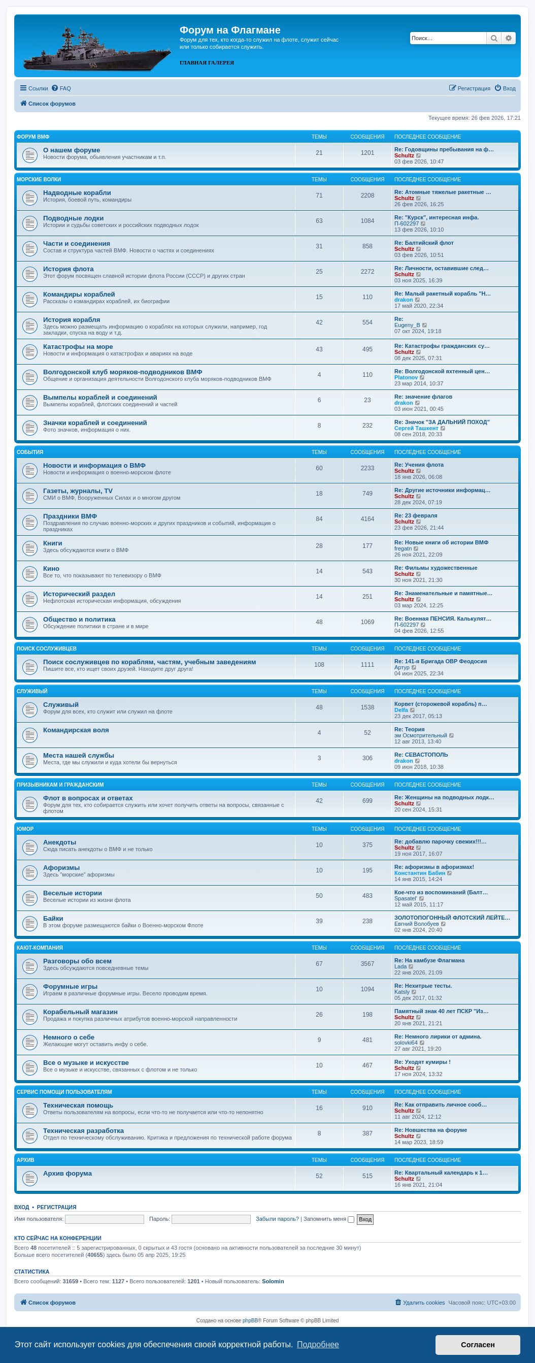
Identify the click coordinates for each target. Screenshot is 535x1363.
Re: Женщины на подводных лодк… (444, 797)
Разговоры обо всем (77, 961)
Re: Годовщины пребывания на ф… (444, 149)
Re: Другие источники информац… (442, 490)
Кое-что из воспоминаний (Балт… (441, 892)
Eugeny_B (407, 325)
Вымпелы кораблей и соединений (100, 397)
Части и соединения (76, 243)
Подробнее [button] (318, 1344)
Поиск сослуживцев (47, 649)
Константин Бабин (419, 873)
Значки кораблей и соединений (95, 423)
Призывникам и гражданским (60, 785)
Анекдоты (59, 842)
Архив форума (67, 1173)
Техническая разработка (83, 1130)
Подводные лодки (73, 218)
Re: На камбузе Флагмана (429, 960)
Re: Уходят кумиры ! (422, 1062)
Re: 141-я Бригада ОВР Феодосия (440, 661)
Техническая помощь (78, 1105)
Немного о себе (68, 1037)
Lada (400, 966)
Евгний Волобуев (416, 924)
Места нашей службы (78, 755)
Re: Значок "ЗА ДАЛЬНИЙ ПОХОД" (442, 422)
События (30, 452)
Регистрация (57, 1207)
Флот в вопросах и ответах (88, 798)
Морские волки (39, 179)
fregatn (403, 548)
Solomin (273, 1281)
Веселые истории (72, 893)
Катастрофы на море (78, 346)
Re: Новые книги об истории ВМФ (441, 542)
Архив (26, 1160)
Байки (53, 918)
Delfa (401, 710)
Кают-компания (40, 948)
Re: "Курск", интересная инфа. (436, 217)
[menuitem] (61, 88)
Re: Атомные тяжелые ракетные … (442, 192)
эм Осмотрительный (420, 735)
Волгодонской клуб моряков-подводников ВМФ (123, 372)
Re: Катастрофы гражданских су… (442, 346)
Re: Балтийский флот (424, 243)
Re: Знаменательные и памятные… (443, 593)
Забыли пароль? (277, 1219)
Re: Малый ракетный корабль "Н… (442, 293)
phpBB (250, 1320)
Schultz (404, 155)
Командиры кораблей (79, 294)
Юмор (25, 829)
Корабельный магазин (80, 1012)
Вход (21, 1207)
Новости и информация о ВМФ (94, 465)
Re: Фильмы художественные (436, 568)
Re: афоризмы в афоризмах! (434, 867)
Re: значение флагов (423, 397)
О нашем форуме (71, 150)
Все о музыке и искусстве (86, 1062)
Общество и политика (79, 619)
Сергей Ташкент (416, 428)
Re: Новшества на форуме (430, 1130)
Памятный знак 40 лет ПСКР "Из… (441, 1011)
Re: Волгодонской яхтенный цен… (442, 371)
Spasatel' (405, 898)
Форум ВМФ (33, 137)
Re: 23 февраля (416, 515)
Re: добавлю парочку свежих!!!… (440, 841)
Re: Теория (409, 729)
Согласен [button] (478, 1345)
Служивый (32, 691)
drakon (403, 300)
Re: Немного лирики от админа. (438, 1036)
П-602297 (406, 223)
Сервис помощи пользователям (64, 1092)
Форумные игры (70, 986)
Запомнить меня (329, 1219)
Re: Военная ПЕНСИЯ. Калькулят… (443, 618)
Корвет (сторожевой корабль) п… (440, 704)
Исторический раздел (79, 594)
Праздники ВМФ (70, 516)
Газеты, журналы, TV (78, 491)
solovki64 (406, 1043)
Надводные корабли (77, 193)
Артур (402, 667)
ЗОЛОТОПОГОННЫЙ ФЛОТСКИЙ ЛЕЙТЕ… (452, 918)
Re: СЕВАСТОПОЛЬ (421, 755)
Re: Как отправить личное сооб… (440, 1104)
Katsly (402, 992)
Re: (399, 319)
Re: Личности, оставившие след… (441, 268)
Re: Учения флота (419, 465)
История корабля (71, 319)
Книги (52, 543)
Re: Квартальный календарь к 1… (441, 1173)
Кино (51, 568)
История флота (68, 269)
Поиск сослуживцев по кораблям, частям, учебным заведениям (149, 662)
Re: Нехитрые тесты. (423, 986)
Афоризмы (61, 867)
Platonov (406, 377)
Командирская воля (76, 730)
